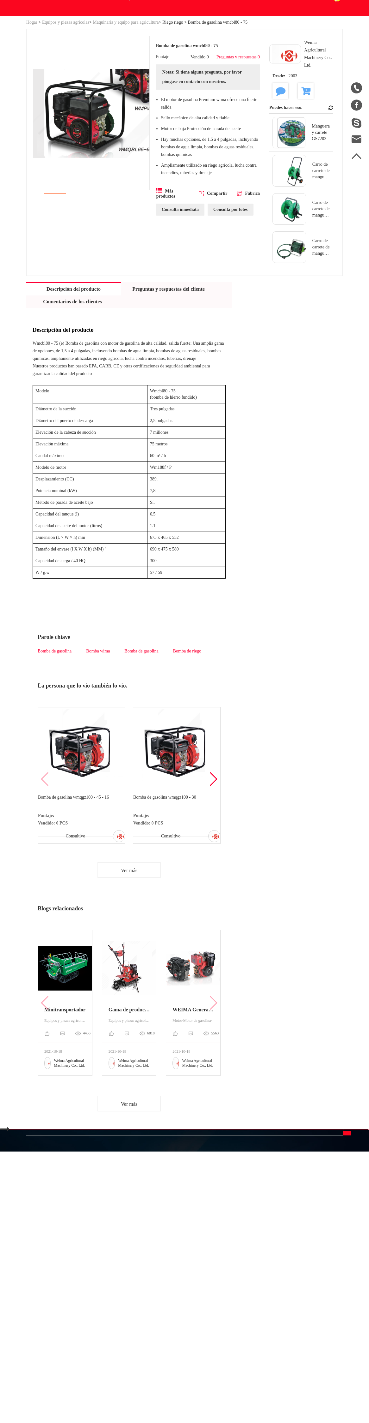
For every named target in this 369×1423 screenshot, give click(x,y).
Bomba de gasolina (55, 711)
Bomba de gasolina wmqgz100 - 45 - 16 (76, 860)
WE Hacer (121, 68)
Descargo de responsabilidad (214, 1312)
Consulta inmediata (180, 288)
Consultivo (74, 899)
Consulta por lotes (230, 288)
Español (325, 36)
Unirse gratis (211, 1295)
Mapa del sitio (40, 1303)
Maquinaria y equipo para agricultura (126, 82)
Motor (133, 1284)
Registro (280, 6)
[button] (213, 843)
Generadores (85, 1295)
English (262, 1283)
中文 (259, 1272)
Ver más (129, 939)
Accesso (257, 6)
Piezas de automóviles (94, 1306)
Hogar (31, 82)
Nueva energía (87, 1318)
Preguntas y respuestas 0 (234, 120)
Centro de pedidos (278, 41)
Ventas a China (41, 1326)
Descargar (154, 68)
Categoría (89, 1256)
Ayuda (203, 68)
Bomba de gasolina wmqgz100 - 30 (167, 860)
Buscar (226, 36)
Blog (184, 68)
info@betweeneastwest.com (182, 6)
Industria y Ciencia (91, 1284)
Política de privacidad (220, 1329)
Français (262, 1306)
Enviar (308, 1322)
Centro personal (276, 32)
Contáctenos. (231, 68)
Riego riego (172, 82)
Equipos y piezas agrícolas (65, 82)
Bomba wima (98, 711)
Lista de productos (45, 1315)
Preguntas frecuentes (214, 1278)
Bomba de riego (187, 711)
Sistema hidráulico (91, 1272)
